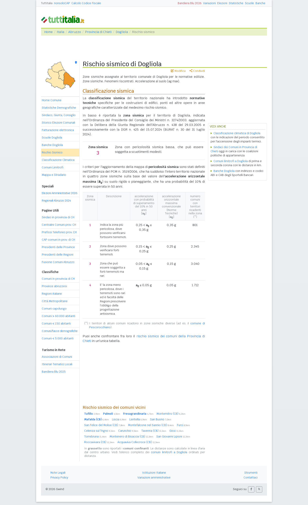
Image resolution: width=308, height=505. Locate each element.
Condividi (197, 71)
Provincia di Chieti (98, 32)
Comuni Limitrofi (52, 167)
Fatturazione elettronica (58, 130)
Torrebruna (95, 436)
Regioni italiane (52, 293)
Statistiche (236, 3)
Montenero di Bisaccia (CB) (131, 436)
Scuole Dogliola (52, 137)
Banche (260, 3)
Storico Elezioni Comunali (58, 122)
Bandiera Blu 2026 (190, 3)
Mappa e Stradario (54, 175)
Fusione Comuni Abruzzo (58, 262)
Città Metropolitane (55, 301)
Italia (60, 32)
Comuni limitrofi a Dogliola (231, 161)
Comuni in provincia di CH (58, 278)
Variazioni (209, 3)
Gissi (176, 431)
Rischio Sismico (52, 152)
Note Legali (57, 472)
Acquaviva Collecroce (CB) (138, 442)
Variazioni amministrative (154, 477)
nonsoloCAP (62, 3)
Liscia (119, 419)
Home (48, 32)
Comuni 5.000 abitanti (57, 338)
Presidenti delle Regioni (57, 254)
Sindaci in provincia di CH (58, 217)
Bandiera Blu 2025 (54, 371)
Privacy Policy (59, 477)
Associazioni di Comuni (57, 356)
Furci (183, 425)
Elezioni (222, 3)
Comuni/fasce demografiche (60, 331)
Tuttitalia (46, 3)
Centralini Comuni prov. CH (59, 224)
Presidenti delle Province (58, 247)
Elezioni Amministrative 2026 (59, 193)
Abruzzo (74, 32)
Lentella (138, 419)
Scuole (249, 3)
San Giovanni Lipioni (173, 436)
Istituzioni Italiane (154, 472)
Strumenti (251, 472)
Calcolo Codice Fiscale (86, 3)
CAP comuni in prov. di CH (58, 239)
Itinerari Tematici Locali (57, 364)
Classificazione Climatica (58, 160)
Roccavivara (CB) (99, 442)
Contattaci (251, 477)
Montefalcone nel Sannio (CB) (151, 425)
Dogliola (122, 32)
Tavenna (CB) (153, 431)
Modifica (178, 71)
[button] (251, 489)
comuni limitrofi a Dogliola (169, 452)
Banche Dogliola (52, 145)
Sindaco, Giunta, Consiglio (59, 115)
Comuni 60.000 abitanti (58, 316)
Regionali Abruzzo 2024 (56, 200)
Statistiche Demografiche (59, 107)
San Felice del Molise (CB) (104, 425)
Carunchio (128, 431)
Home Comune (51, 100)
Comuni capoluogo (54, 308)
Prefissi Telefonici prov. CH (59, 232)
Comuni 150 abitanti (56, 323)
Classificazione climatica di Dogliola (237, 133)
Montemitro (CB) (171, 413)
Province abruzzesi (54, 286)
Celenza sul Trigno (99, 431)
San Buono (160, 419)
